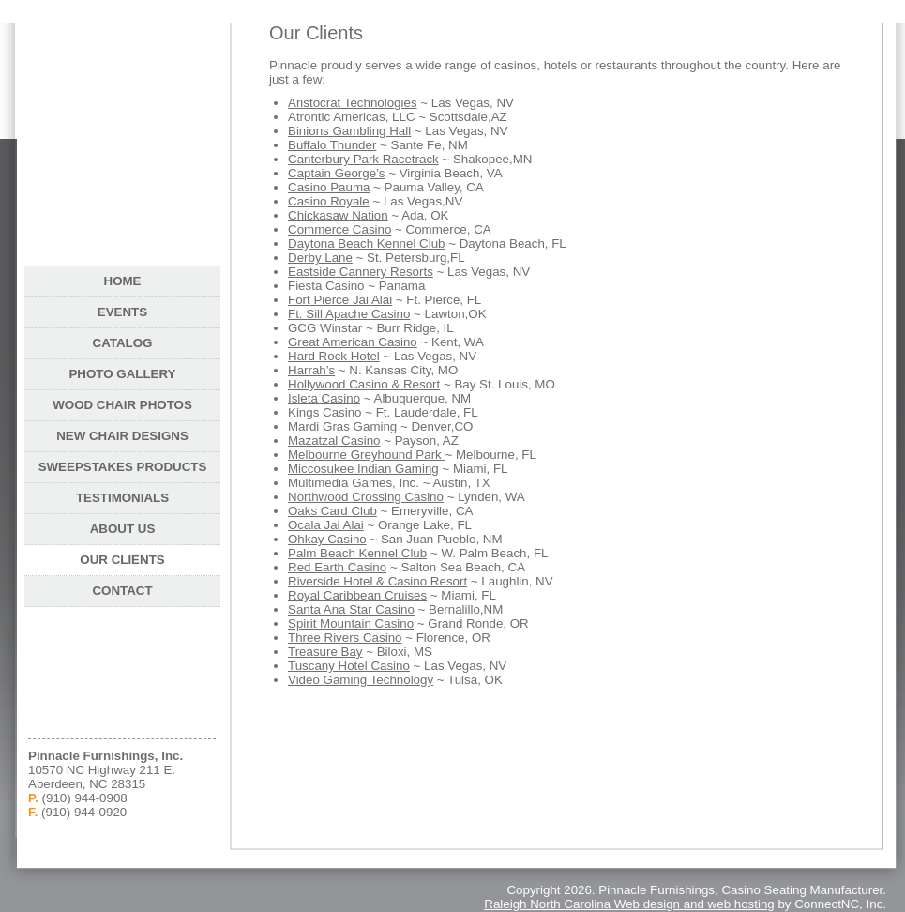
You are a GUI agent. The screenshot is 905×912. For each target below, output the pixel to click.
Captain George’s (336, 173)
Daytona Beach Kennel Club (366, 243)
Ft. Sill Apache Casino (349, 314)
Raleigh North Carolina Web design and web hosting (629, 904)
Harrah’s (311, 370)
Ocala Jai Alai (326, 525)
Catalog (123, 343)
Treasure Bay (325, 652)
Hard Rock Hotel (334, 356)
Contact (122, 591)
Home (123, 281)
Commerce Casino (339, 229)
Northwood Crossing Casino (366, 497)
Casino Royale (329, 201)
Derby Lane (320, 258)
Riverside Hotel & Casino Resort (377, 581)
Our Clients (122, 560)
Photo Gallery (121, 374)
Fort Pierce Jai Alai (340, 300)
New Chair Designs (122, 436)
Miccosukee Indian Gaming (363, 469)
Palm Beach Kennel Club (357, 553)
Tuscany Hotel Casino (349, 666)
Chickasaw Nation (338, 215)
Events (122, 312)
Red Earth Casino (337, 567)
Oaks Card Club (332, 511)
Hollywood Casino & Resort (364, 384)
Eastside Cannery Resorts (360, 272)
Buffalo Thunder (332, 145)
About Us (123, 529)
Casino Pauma (329, 187)
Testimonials (122, 498)
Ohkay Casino (327, 539)
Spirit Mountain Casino (351, 623)
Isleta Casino (324, 398)
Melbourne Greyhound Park (366, 455)
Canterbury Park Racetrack (363, 159)
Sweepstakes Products (122, 467)
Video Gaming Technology (360, 680)
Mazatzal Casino (334, 440)
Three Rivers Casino (344, 638)
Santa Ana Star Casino (351, 609)
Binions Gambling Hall (349, 131)
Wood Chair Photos (122, 405)
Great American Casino (352, 342)
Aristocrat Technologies (352, 103)
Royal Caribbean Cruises (357, 595)
